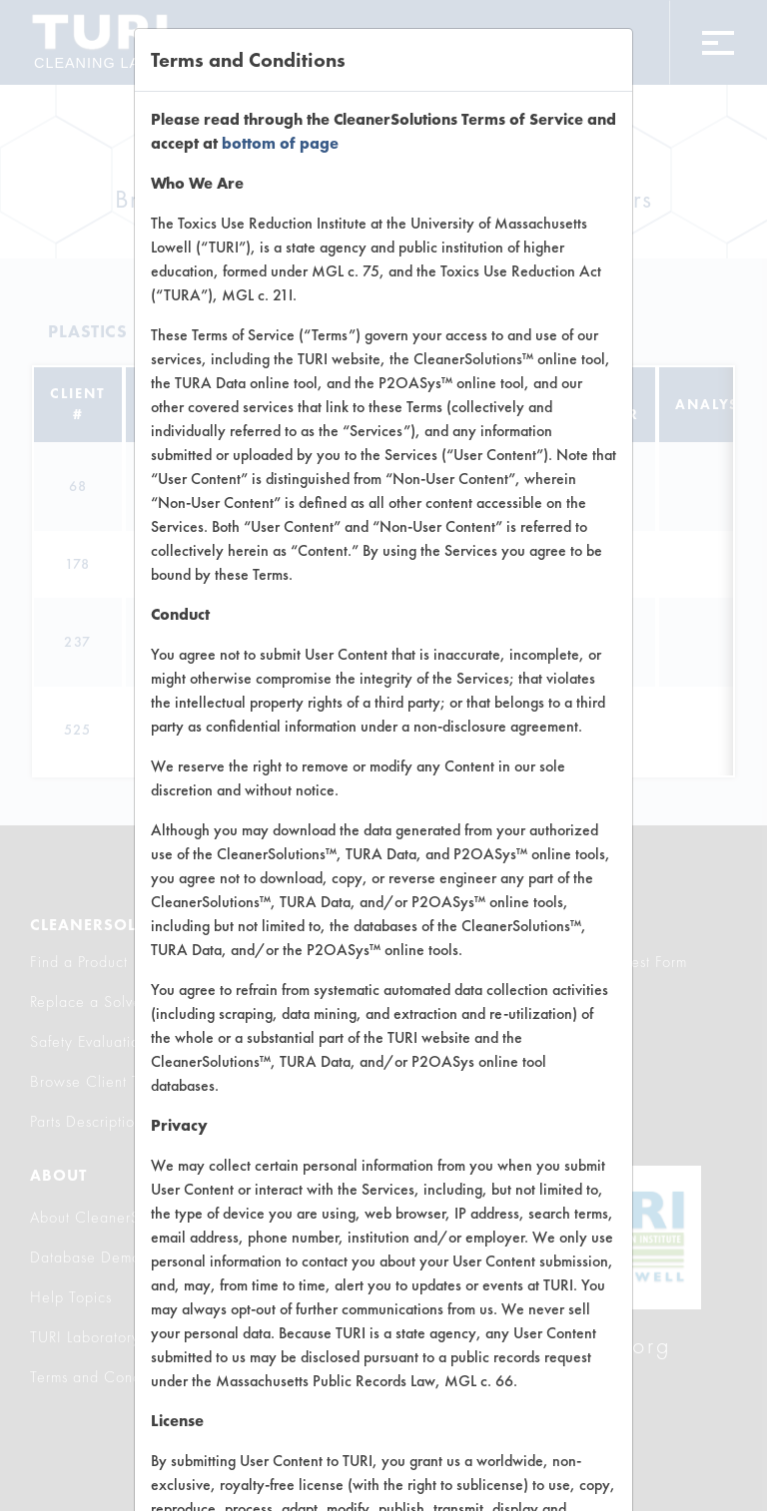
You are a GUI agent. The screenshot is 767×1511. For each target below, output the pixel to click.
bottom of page (280, 143)
